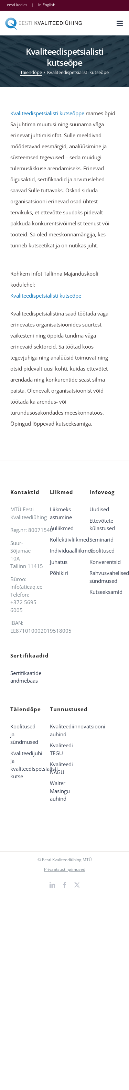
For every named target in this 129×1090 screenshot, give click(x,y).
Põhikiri (59, 572)
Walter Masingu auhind (60, 791)
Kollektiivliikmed (64, 539)
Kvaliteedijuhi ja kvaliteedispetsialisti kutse (25, 765)
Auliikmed (62, 528)
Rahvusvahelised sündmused (104, 576)
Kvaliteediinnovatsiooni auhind (64, 730)
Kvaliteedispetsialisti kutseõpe (45, 295)
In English (46, 4)
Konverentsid (104, 561)
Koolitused (102, 550)
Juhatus (58, 561)
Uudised (99, 509)
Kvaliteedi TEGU (61, 749)
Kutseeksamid (104, 591)
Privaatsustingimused (64, 869)
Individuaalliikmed (64, 550)
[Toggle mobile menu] (120, 23)
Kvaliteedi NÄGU (61, 768)
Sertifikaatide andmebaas (25, 677)
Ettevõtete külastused (102, 524)
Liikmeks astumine (61, 513)
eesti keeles (17, 4)
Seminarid (101, 539)
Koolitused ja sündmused (24, 734)
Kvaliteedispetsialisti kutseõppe (47, 113)
